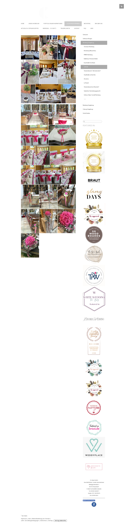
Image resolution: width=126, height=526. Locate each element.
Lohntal (86, 67)
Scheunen (85, 34)
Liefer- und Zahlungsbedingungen (30, 520)
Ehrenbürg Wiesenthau (90, 50)
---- (85, 99)
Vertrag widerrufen (60, 520)
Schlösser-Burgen (87, 38)
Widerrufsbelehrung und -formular (41, 518)
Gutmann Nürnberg (89, 46)
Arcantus (86, 79)
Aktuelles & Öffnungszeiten (29, 28)
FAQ (85, 28)
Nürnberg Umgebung (88, 42)
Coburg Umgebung (88, 109)
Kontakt (76, 28)
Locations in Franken (73, 23)
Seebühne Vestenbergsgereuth (92, 91)
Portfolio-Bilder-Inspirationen (53, 23)
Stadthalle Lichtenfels (90, 75)
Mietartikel (87, 23)
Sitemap (50, 520)
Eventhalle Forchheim (89, 62)
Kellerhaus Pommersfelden (91, 58)
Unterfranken (86, 113)
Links (91, 28)
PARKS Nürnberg (88, 54)
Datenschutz (43, 520)
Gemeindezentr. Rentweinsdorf (92, 71)
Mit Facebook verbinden (89, 500)
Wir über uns (98, 23)
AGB (29, 518)
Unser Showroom (34, 23)
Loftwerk (86, 83)
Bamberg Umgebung (88, 105)
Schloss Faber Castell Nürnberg (92, 95)
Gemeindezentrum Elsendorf (91, 87)
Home (22, 23)
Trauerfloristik (65, 28)
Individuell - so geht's (49, 28)
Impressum (24, 518)
